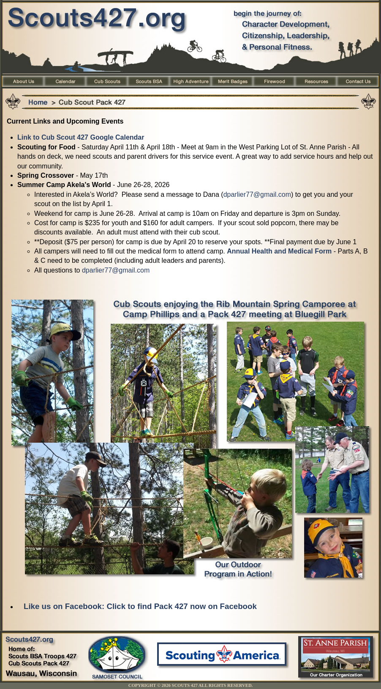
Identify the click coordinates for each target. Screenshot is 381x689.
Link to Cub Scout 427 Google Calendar (80, 137)
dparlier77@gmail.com (257, 194)
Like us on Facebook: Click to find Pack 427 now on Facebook (140, 606)
